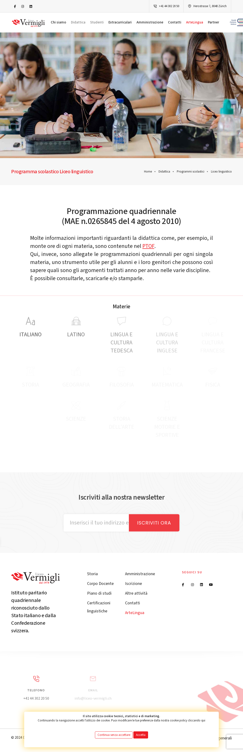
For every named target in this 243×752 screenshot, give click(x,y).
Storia (92, 574)
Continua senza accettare (114, 735)
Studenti (97, 22)
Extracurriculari (120, 22)
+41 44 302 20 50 (169, 6)
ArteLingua (194, 22)
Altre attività (136, 593)
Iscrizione (133, 584)
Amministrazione (149, 22)
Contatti (174, 22)
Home (148, 171)
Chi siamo (58, 22)
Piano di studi (99, 593)
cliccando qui (196, 720)
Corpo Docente (100, 584)
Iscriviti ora (154, 523)
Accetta (140, 735)
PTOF (148, 246)
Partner (213, 22)
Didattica (78, 22)
